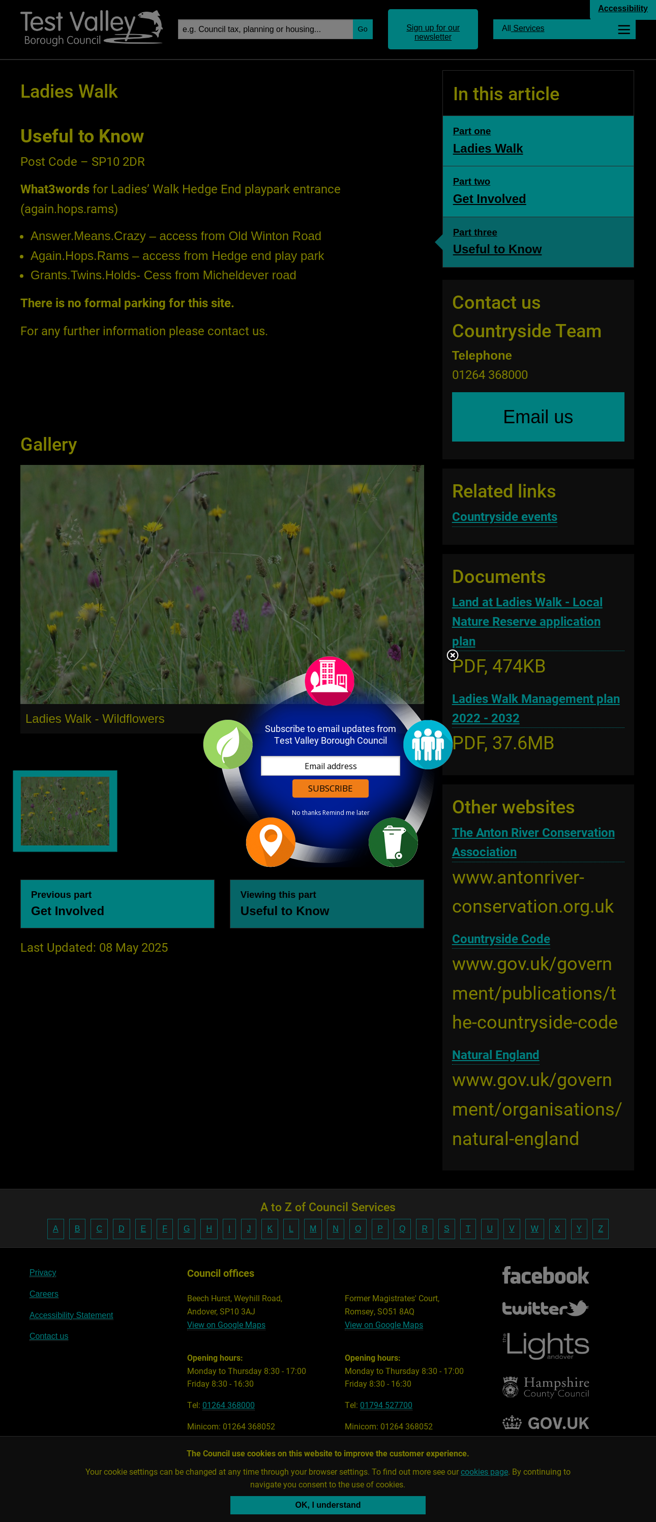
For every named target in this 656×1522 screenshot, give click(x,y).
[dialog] (328, 761)
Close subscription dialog (452, 656)
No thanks (306, 813)
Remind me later (346, 813)
